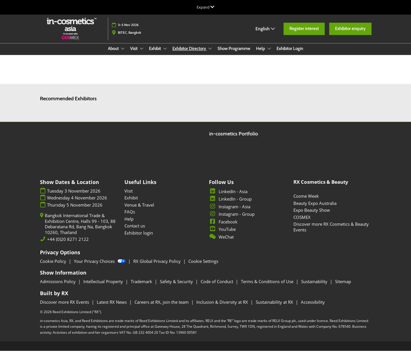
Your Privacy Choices (100, 266)
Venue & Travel (139, 210)
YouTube (222, 234)
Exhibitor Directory (189, 54)
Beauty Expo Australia (315, 208)
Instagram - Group (232, 219)
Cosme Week (306, 201)
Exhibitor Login (290, 54)
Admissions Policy (58, 286)
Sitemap (343, 286)
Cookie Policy (53, 266)
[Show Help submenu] (269, 54)
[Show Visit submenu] (141, 54)
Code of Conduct (217, 286)
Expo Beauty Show (311, 215)
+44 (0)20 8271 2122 (68, 244)
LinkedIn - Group (230, 204)
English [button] (265, 34)
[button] (304, 34)
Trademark (142, 286)
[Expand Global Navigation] (205, 7)
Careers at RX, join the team (162, 307)
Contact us (134, 231)
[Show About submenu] (122, 54)
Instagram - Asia (229, 212)
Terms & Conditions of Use (268, 286)
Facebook (223, 227)
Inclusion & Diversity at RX (222, 307)
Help (261, 54)
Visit (134, 54)
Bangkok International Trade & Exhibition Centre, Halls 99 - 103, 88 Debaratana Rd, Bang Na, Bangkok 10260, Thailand (80, 229)
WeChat (221, 242)
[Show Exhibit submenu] (165, 54)
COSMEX (302, 222)
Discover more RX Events (65, 307)
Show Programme (233, 54)
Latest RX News (112, 307)
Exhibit (155, 54)
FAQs (129, 217)
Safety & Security (177, 286)
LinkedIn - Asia (228, 196)
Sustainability (315, 286)
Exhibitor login (138, 238)
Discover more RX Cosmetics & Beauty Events (331, 232)
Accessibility (313, 307)
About (114, 54)
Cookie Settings (203, 266)
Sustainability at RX (275, 307)
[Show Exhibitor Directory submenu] (210, 54)
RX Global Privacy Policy (157, 266)
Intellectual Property (103, 286)
